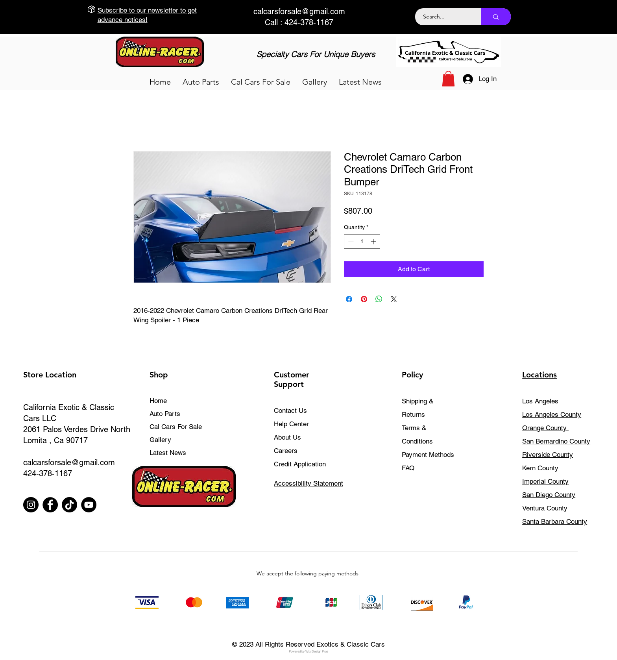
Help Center (291, 424)
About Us (287, 437)
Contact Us (290, 410)
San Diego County (548, 495)
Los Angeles (540, 401)
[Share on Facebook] (349, 299)
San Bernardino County (556, 441)
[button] (201, 82)
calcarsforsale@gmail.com (299, 11)
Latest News (168, 453)
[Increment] (374, 241)
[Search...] (443, 16)
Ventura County (544, 508)
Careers (285, 451)
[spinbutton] (362, 241)
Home (158, 401)
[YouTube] (88, 504)
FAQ (408, 468)
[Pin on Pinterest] (364, 299)
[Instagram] (31, 504)
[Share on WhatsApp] (379, 299)
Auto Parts (165, 414)
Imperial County (545, 481)
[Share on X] (394, 299)
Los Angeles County (551, 414)
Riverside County (547, 454)
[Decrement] (350, 241)
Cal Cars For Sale (176, 427)
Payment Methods (429, 454)
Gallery (160, 440)
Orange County (545, 428)
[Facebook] (50, 504)
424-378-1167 (47, 473)
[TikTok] (69, 504)
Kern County (540, 468)
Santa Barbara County (554, 521)
